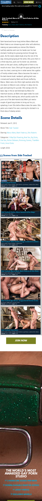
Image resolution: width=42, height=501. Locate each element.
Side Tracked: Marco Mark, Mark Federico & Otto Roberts (20, 271)
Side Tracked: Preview (8, 183)
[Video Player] (21, 16)
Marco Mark (11, 25)
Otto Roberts (28, 25)
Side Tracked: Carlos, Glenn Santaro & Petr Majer (18, 212)
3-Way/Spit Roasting (16, 137)
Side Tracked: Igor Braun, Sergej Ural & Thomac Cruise (19, 301)
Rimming (22, 140)
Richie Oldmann (12, 140)
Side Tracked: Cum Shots (9, 330)
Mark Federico (20, 25)
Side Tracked (13, 128)
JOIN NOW (28, 2)
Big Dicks (34, 137)
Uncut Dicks (9, 143)
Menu (38, 2)
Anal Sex (27, 137)
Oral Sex (3, 140)
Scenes (28, 140)
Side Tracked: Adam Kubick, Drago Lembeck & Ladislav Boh (20, 242)
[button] (21, 16)
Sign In (19, 2)
